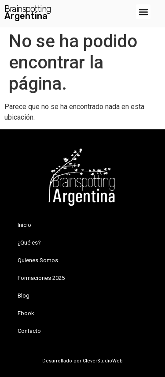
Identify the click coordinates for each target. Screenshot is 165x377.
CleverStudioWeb (102, 361)
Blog (23, 295)
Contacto (29, 331)
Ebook (26, 313)
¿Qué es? (29, 242)
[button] (143, 11)
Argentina (26, 16)
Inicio (24, 225)
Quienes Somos (38, 260)
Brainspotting (27, 9)
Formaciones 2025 (41, 278)
